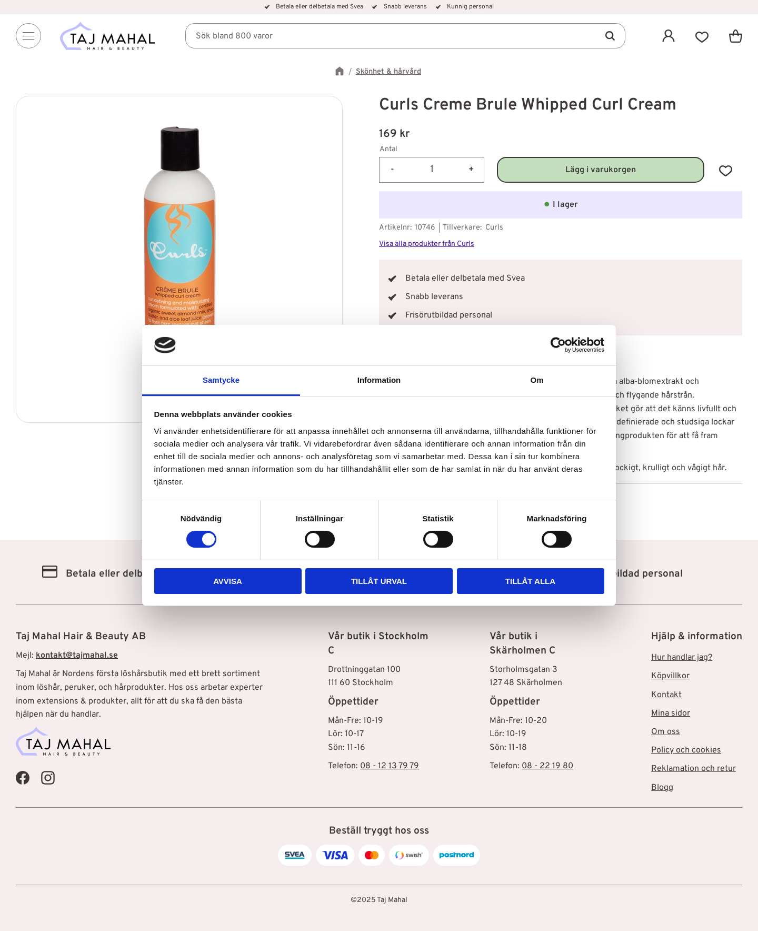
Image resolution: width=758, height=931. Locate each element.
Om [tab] (536, 379)
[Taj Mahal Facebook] (22, 777)
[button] (702, 35)
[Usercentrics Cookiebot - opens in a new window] (558, 345)
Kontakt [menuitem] (666, 695)
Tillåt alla (530, 581)
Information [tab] (379, 379)
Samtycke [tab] (221, 379)
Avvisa (227, 581)
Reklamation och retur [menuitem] (693, 769)
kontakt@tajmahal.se (77, 655)
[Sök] (609, 36)
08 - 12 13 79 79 (389, 766)
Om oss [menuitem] (665, 732)
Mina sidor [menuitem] (670, 713)
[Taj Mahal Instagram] (48, 777)
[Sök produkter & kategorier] (405, 36)
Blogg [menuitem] (662, 788)
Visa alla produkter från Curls (426, 244)
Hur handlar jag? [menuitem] (681, 657)
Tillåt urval (379, 581)
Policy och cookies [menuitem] (686, 750)
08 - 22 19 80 (547, 766)
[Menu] (28, 35)
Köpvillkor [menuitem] (670, 676)
